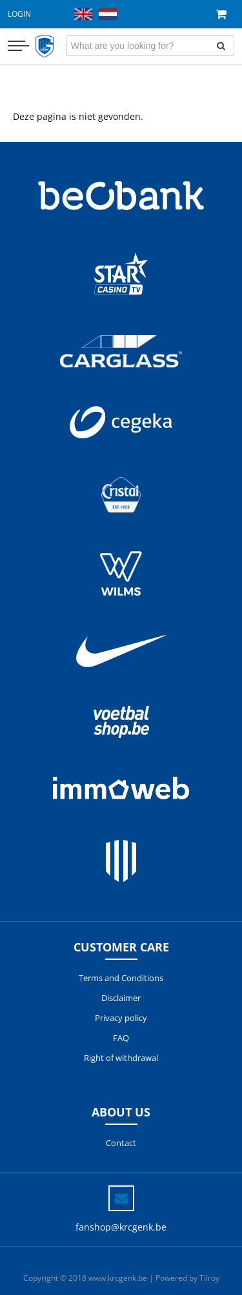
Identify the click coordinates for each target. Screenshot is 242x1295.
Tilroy (209, 1277)
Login (19, 13)
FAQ (121, 1038)
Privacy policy (121, 1018)
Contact (121, 1143)
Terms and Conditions (121, 978)
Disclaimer (121, 998)
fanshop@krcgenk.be (121, 1227)
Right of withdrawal (121, 1058)
